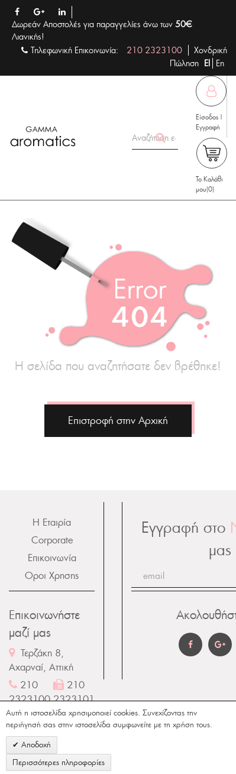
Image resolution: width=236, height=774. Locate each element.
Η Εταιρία (52, 522)
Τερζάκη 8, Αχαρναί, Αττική (41, 660)
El (208, 63)
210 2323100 (154, 50)
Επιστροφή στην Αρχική (118, 420)
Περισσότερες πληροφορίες (58, 762)
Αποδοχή (35, 745)
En (220, 63)
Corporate (52, 540)
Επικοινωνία (52, 558)
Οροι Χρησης (52, 575)
